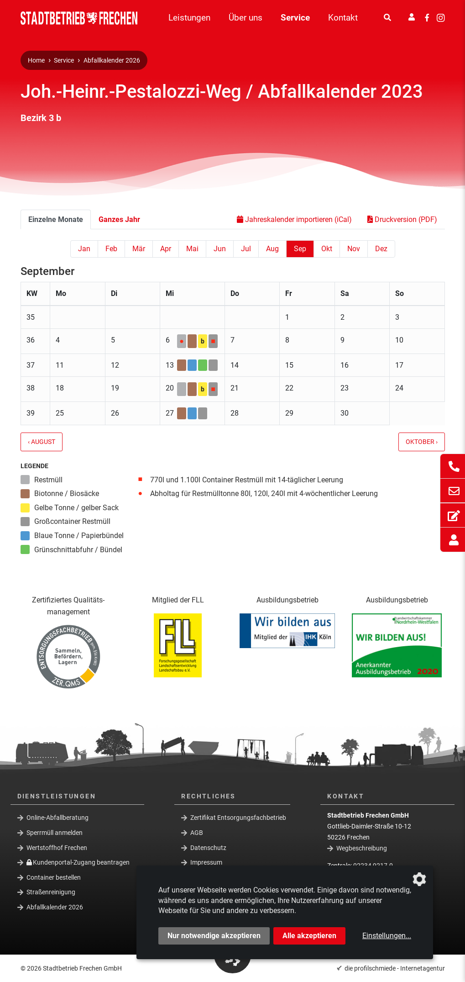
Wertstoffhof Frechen (56, 847)
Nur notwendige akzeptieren (214, 935)
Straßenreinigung (50, 892)
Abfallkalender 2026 (112, 60)
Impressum (206, 862)
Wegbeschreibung (361, 847)
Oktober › (422, 442)
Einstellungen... (386, 935)
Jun (220, 248)
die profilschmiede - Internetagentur (395, 968)
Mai (192, 248)
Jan (84, 248)
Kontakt (343, 17)
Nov (353, 248)
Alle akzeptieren (309, 935)
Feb (111, 248)
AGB (196, 832)
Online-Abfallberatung (57, 817)
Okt (326, 248)
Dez (381, 248)
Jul (246, 248)
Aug (272, 248)
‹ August (41, 442)
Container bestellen (53, 877)
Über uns (245, 17)
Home (36, 60)
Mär (138, 248)
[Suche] (387, 18)
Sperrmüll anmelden (54, 832)
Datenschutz (208, 847)
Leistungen (189, 17)
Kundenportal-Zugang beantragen (78, 862)
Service (295, 17)
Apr (165, 248)
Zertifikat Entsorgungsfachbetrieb (238, 817)
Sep (300, 248)
